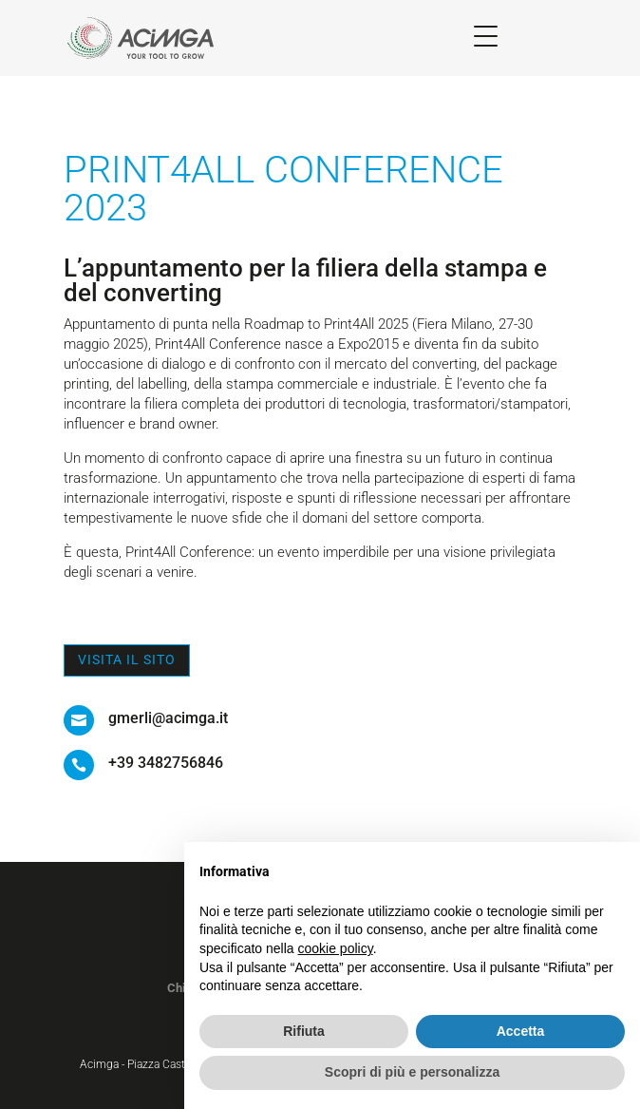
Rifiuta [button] (304, 1031)
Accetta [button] (521, 1031)
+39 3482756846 (165, 763)
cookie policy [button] (335, 948)
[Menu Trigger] (486, 36)
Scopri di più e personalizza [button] (412, 1072)
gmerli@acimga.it (168, 718)
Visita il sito (127, 659)
